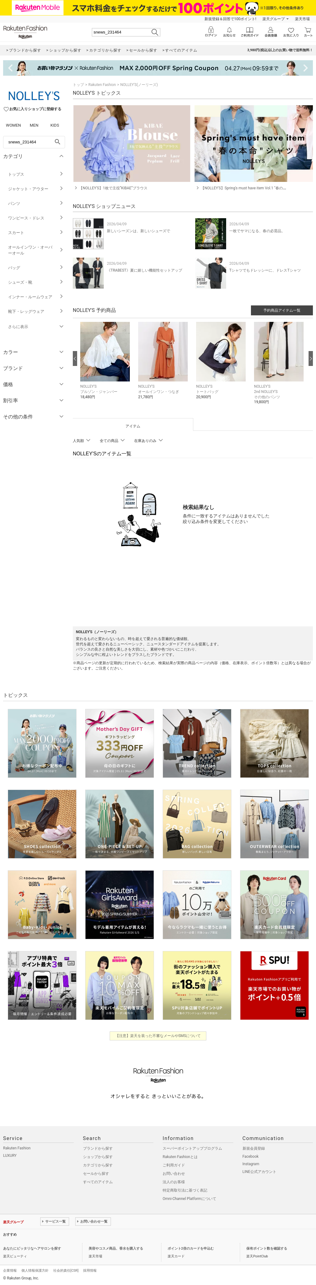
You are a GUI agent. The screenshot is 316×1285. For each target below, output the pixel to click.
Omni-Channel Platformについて (189, 1199)
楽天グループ (273, 19)
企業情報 (10, 1271)
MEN (34, 125)
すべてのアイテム (98, 1182)
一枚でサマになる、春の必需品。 (257, 231)
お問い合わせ (174, 1173)
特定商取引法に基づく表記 (185, 1190)
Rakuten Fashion (102, 85)
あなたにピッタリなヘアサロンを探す (32, 1249)
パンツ (36, 203)
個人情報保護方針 (35, 1271)
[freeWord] (34, 142)
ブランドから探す (98, 1148)
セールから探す (96, 1173)
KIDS (54, 125)
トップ (78, 85)
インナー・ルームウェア (36, 297)
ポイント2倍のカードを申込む (191, 1249)
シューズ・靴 (36, 282)
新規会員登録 (254, 1148)
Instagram (251, 1164)
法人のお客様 (174, 1182)
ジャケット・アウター (36, 189)
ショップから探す (98, 1157)
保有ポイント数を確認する (266, 1249)
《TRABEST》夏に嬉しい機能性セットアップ (144, 270)
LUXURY (10, 1155)
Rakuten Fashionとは (180, 1157)
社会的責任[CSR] (65, 1271)
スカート (36, 233)
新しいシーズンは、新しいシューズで (138, 231)
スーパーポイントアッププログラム (192, 1148)
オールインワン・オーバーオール (36, 250)
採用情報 (90, 1271)
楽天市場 (302, 19)
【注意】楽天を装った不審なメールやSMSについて (158, 1036)
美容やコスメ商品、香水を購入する (116, 1249)
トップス (36, 174)
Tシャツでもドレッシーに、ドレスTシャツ (265, 270)
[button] (106, 365)
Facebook (251, 1156)
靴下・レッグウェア (36, 311)
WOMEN (13, 125)
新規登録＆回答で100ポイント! (230, 19)
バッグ (36, 268)
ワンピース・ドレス (36, 218)
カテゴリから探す (98, 1165)
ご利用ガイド (174, 1165)
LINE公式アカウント (259, 1172)
